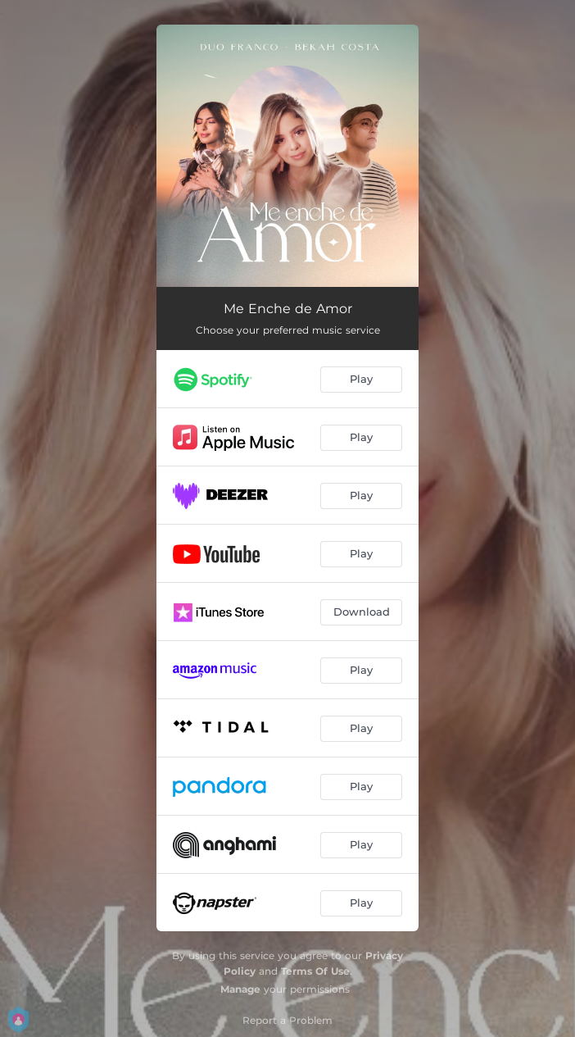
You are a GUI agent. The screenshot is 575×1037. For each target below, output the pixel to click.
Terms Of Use (315, 971)
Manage (240, 989)
